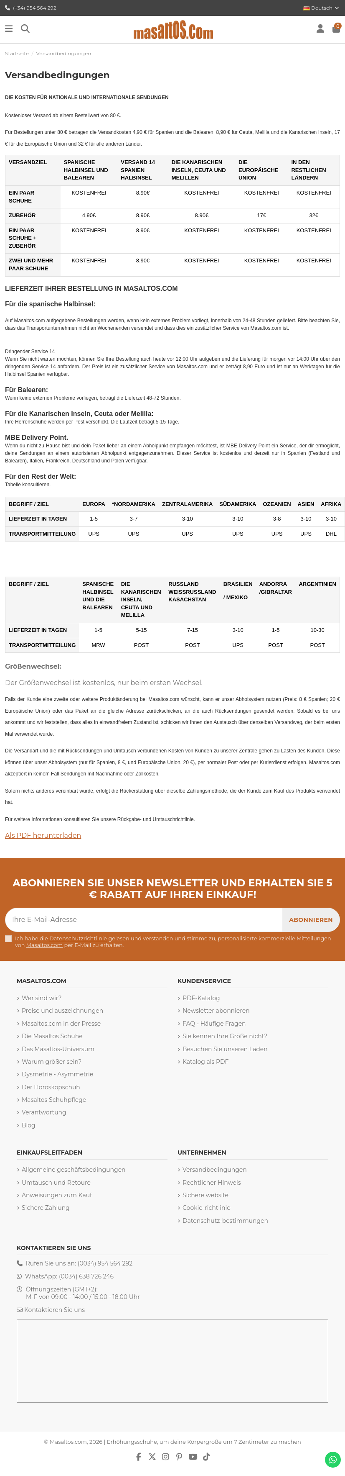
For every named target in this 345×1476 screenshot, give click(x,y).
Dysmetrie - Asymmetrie (57, 1074)
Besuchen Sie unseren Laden (225, 1049)
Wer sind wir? (41, 998)
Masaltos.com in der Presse (61, 1023)
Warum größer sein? (51, 1061)
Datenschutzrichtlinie (78, 938)
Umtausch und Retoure (56, 1182)
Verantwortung (44, 1112)
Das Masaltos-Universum (58, 1049)
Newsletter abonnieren (216, 1010)
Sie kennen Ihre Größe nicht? (225, 1036)
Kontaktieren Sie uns (54, 1310)
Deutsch (321, 8)
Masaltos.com (44, 945)
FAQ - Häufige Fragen (214, 1023)
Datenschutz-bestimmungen (225, 1220)
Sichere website (205, 1195)
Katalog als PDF (205, 1061)
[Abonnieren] (311, 920)
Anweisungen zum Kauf (57, 1195)
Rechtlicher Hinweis (212, 1182)
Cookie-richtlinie (207, 1208)
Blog (29, 1125)
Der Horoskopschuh (51, 1087)
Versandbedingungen (215, 1169)
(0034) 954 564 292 (105, 1263)
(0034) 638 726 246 (86, 1276)
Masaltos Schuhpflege (54, 1100)
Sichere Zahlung (46, 1208)
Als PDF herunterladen (43, 835)
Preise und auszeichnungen (62, 1010)
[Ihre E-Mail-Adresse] (144, 920)
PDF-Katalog (201, 998)
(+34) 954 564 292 (30, 8)
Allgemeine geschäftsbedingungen (74, 1169)
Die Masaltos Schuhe (52, 1036)
